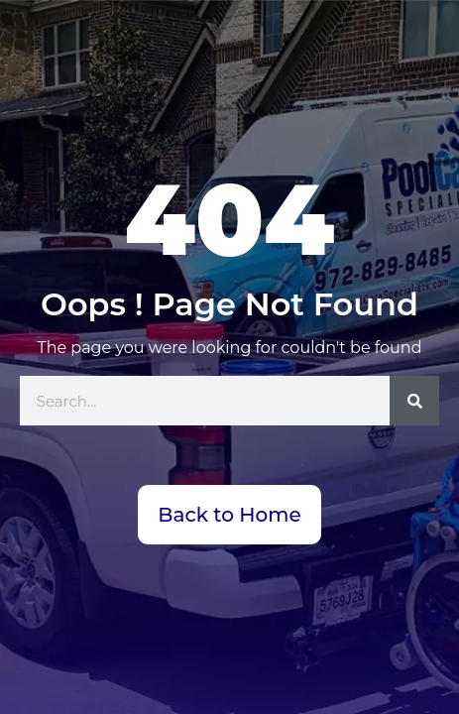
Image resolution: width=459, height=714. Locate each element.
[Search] (414, 400)
